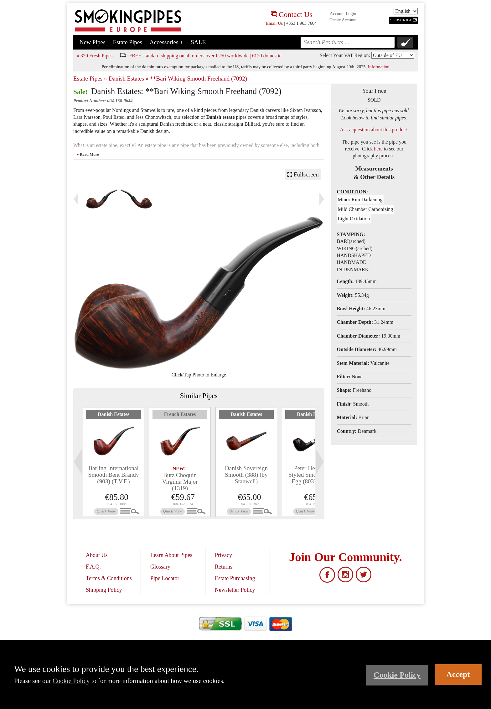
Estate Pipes (127, 42)
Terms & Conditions (109, 578)
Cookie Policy (71, 680)
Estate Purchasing (235, 578)
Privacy (223, 555)
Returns (223, 567)
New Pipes (93, 42)
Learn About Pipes (171, 555)
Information (379, 66)
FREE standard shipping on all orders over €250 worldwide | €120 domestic (205, 55)
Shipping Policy (104, 590)
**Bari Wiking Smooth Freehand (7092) (198, 78)
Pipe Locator (164, 578)
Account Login (343, 13)
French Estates (180, 414)
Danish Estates (113, 414)
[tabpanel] (113, 462)
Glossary (160, 567)
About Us (97, 555)
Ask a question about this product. (374, 129)
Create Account (343, 20)
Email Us (274, 23)
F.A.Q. (93, 567)
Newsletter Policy (235, 590)
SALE (201, 42)
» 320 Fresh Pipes (94, 55)
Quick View (106, 511)
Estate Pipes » (90, 78)
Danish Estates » (128, 78)
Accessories (166, 42)
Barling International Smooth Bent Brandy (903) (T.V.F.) (113, 475)
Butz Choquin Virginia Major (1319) (180, 481)
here (378, 148)
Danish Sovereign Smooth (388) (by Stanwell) (246, 475)
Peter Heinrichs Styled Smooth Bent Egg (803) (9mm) (312, 475)
